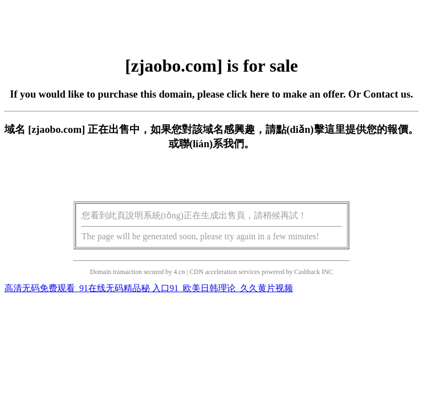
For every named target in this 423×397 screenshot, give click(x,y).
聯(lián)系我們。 (217, 143)
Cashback (307, 272)
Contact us (387, 94)
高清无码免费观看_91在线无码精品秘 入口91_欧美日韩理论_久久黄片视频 (148, 288)
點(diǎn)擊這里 (310, 129)
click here (248, 94)
